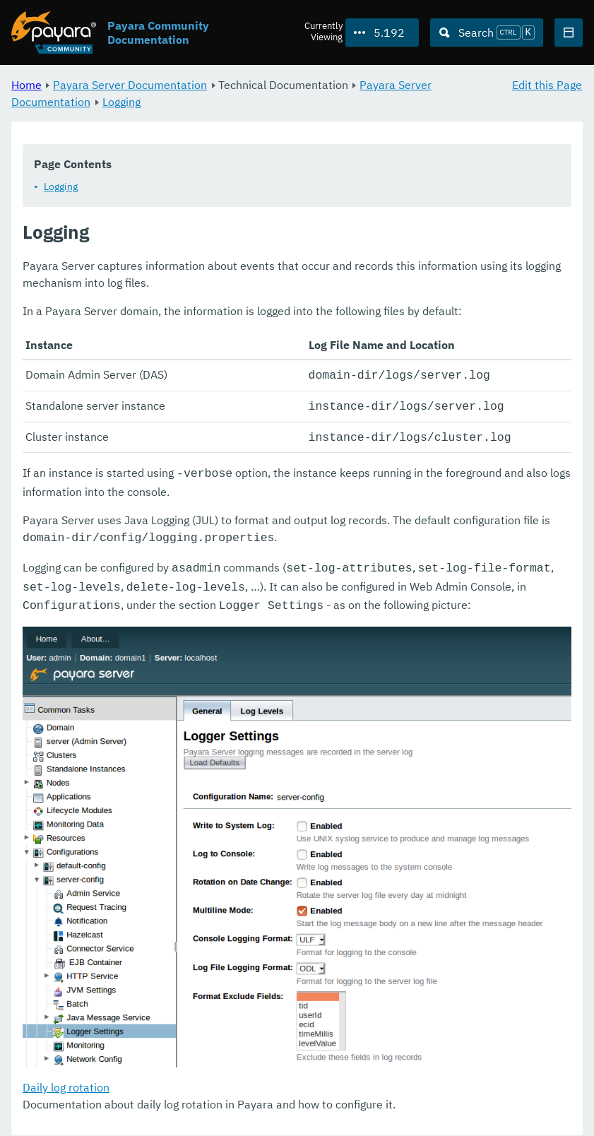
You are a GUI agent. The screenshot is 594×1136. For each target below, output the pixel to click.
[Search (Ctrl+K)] (486, 32)
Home (26, 85)
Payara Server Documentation (130, 85)
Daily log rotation (66, 1077)
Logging (121, 102)
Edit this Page (547, 85)
